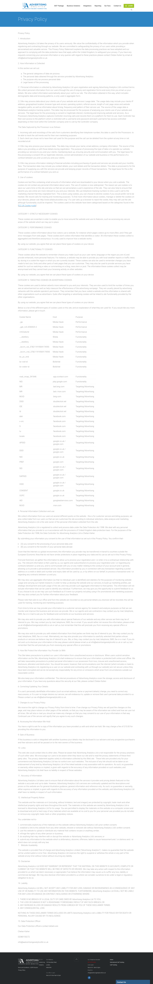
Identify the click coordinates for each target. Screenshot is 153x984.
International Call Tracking (117, 962)
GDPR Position (34, 967)
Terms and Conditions (23, 967)
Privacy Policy (21, 970)
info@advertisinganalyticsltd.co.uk (97, 972)
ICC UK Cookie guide (27, 205)
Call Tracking (113, 965)
